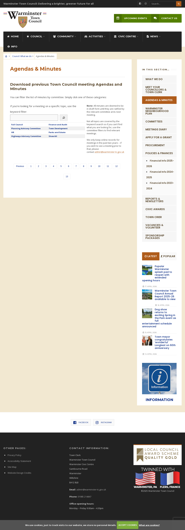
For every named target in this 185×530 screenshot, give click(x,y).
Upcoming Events (130, 18)
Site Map (12, 466)
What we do (154, 79)
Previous (20, 166)
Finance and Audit (58, 124)
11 (108, 166)
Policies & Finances (159, 153)
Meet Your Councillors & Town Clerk (155, 89)
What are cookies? (149, 524)
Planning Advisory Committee (26, 128)
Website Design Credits (19, 472)
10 (99, 166)
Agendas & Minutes (159, 100)
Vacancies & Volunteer (154, 226)
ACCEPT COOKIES (128, 524)
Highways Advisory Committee (26, 136)
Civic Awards (155, 209)
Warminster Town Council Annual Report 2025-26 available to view (165, 294)
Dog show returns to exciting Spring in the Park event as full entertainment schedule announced (159, 317)
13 (67, 176)
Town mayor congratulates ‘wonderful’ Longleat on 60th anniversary (165, 342)
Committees (153, 121)
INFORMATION (159, 399)
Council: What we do (22, 55)
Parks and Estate (57, 132)
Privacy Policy (14, 454)
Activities (94, 36)
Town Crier (153, 217)
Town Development (58, 128)
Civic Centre (125, 36)
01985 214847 (84, 496)
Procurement (155, 145)
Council (34, 36)
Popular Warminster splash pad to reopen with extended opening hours (157, 273)
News (152, 36)
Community (63, 36)
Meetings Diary (156, 129)
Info (12, 46)
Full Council (17, 124)
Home (13, 36)
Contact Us (164, 18)
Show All (53, 136)
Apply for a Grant (158, 137)
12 (116, 166)
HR (12, 132)
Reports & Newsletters (154, 200)
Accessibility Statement (19, 460)
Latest (151, 256)
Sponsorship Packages (154, 236)
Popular (168, 256)
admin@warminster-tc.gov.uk (109, 151)
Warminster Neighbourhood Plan (157, 110)
